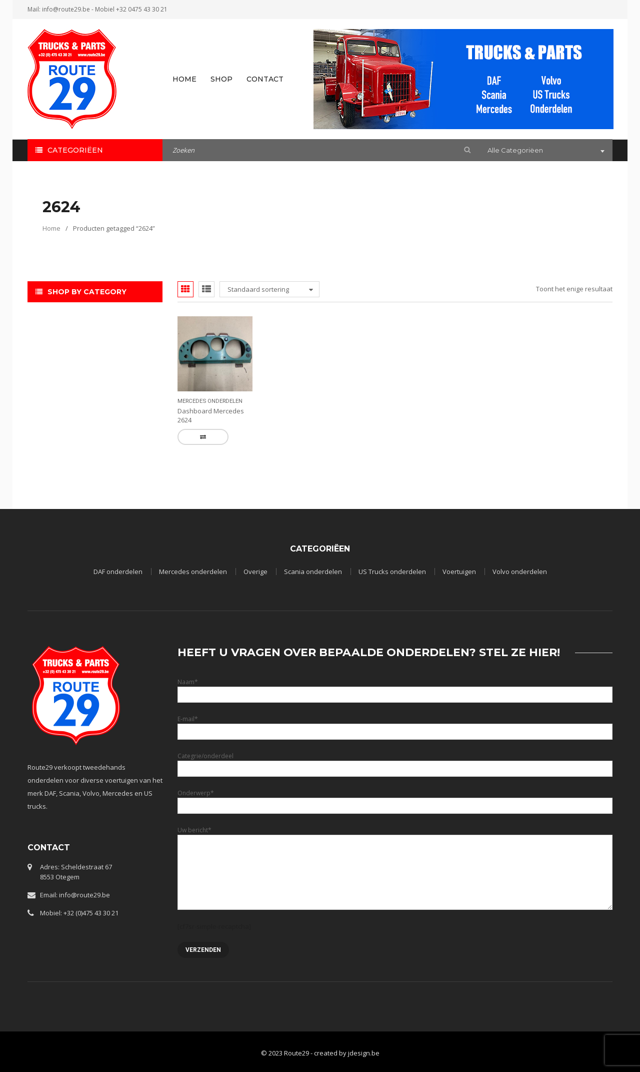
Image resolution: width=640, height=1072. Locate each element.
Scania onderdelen (313, 571)
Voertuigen (459, 571)
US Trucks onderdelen (392, 571)
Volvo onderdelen (519, 571)
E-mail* (395, 725)
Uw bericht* (395, 851)
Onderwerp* (395, 799)
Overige (256, 571)
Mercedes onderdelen (210, 401)
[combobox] (545, 151)
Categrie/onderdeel (395, 762)
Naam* (395, 688)
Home (51, 228)
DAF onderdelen (118, 571)
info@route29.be (66, 9)
